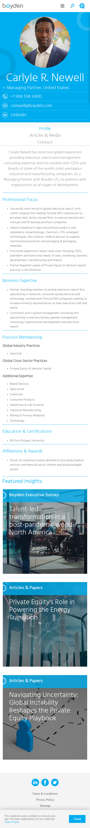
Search (72, 6)
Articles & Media (45, 135)
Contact (45, 142)
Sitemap (45, 805)
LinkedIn (18, 115)
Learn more (12, 821)
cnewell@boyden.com (31, 105)
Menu (62, 6)
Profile (45, 128)
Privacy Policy (45, 799)
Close (77, 818)
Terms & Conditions (45, 793)
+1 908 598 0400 (26, 96)
